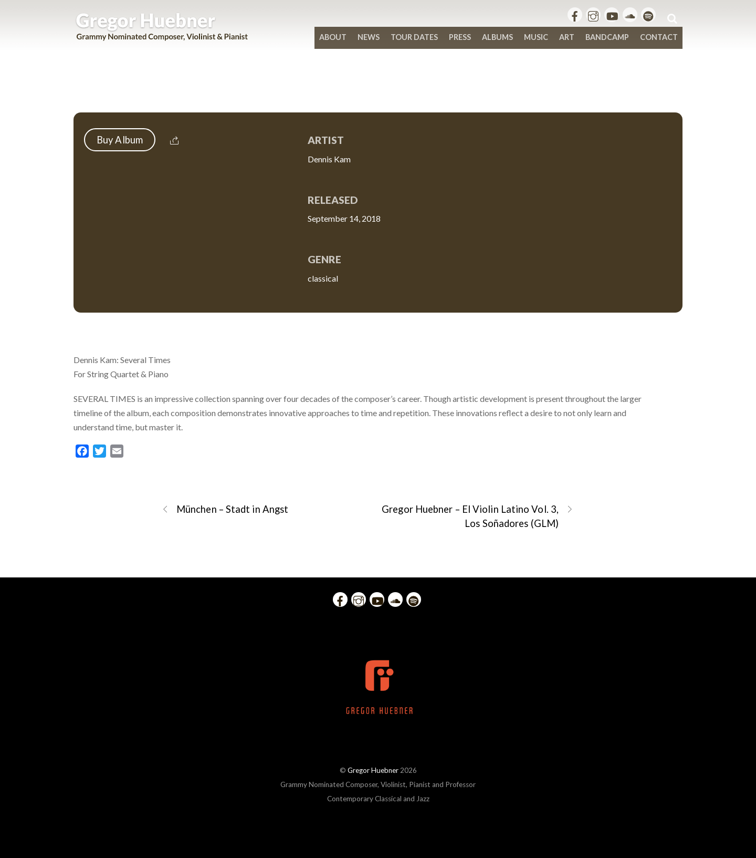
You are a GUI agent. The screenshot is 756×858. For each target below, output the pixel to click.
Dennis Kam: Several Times (378, 90)
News (369, 37)
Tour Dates (414, 37)
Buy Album (120, 140)
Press (460, 37)
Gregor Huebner (373, 770)
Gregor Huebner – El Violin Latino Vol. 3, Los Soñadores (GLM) (477, 515)
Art (566, 37)
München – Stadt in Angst (225, 509)
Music (536, 37)
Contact (659, 37)
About (332, 37)
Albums (497, 37)
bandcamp (607, 37)
